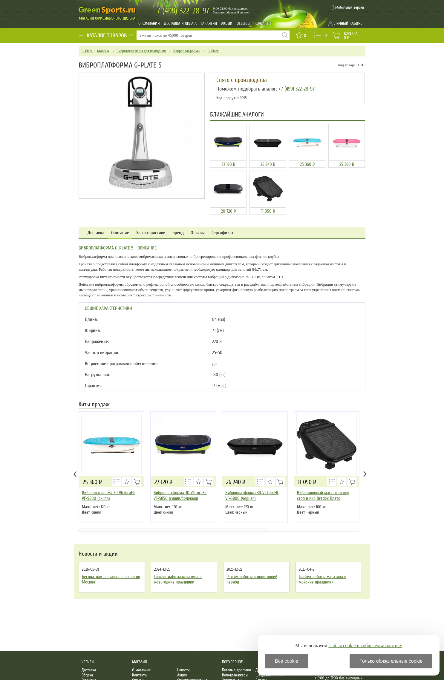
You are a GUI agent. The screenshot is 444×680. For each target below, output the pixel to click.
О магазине (141, 670)
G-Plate (87, 51)
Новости (183, 670)
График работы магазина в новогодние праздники (178, 579)
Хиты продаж (94, 405)
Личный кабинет (349, 23)
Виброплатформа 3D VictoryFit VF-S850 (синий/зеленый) (180, 495)
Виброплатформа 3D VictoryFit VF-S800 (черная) (251, 495)
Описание (120, 233)
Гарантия (209, 23)
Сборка (87, 675)
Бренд (178, 233)
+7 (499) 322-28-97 (296, 88)
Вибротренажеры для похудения (141, 51)
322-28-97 (181, 11)
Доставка (96, 233)
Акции (226, 23)
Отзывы (243, 23)
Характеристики (151, 233)
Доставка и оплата (180, 23)
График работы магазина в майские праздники (322, 579)
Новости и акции (98, 554)
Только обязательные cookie (390, 661)
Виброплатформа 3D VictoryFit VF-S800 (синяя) (108, 495)
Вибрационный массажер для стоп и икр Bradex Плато (323, 495)
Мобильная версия (349, 7)
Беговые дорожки (236, 670)
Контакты (263, 23)
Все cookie (286, 661)
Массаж (103, 51)
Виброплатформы (186, 51)
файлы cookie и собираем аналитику (365, 645)
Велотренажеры (235, 675)
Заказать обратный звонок (231, 12)
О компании (149, 23)
